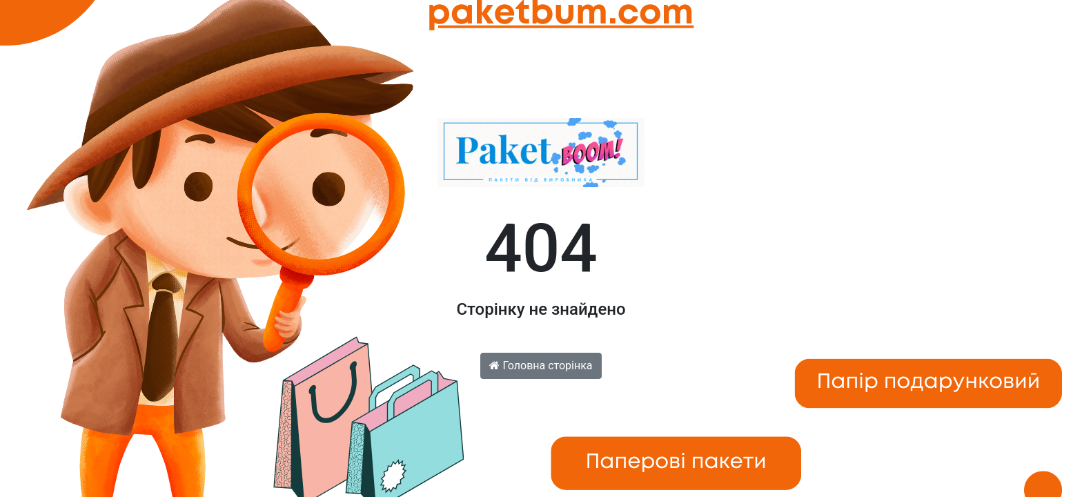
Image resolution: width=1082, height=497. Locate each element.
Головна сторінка (540, 365)
